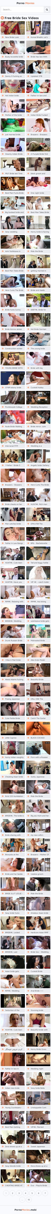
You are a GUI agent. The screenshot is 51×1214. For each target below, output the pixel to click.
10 (29, 1199)
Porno (25, 3)
